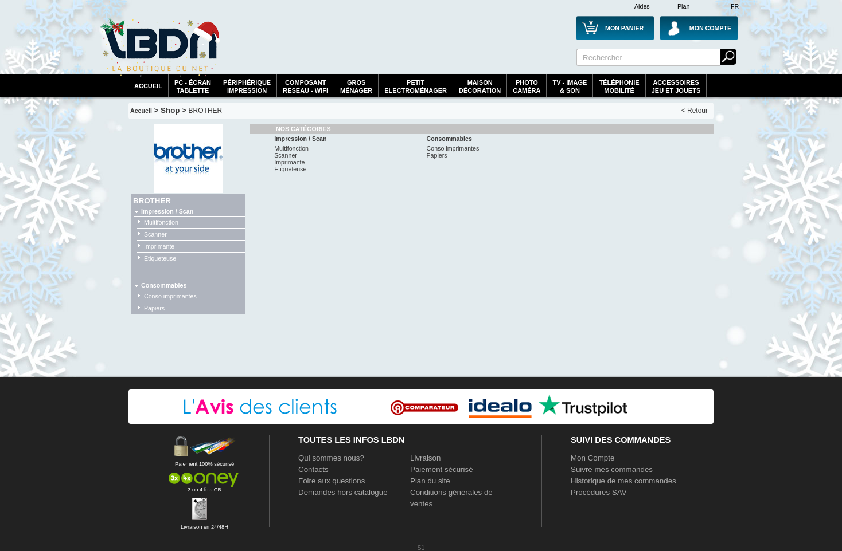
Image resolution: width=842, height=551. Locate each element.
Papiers (154, 308)
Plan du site (430, 481)
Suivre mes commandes (612, 469)
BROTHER (206, 111)
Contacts (313, 469)
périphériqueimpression (247, 86)
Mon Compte (592, 458)
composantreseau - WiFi (305, 86)
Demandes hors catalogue (343, 492)
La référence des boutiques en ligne (160, 47)
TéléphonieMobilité (619, 86)
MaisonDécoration (480, 86)
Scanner (155, 234)
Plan (683, 6)
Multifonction (161, 222)
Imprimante (159, 246)
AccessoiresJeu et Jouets (676, 86)
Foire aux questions (331, 481)
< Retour (694, 111)
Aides (642, 6)
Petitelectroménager (415, 86)
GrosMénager (356, 86)
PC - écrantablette (192, 86)
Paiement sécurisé (441, 469)
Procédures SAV (599, 492)
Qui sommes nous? (331, 458)
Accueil (148, 85)
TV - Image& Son (569, 86)
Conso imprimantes (170, 296)
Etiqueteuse (160, 258)
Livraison (425, 458)
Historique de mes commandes (623, 481)
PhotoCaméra (526, 86)
